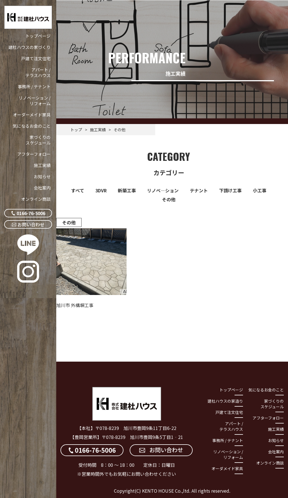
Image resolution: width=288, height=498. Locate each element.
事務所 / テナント (34, 86)
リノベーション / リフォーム (35, 100)
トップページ (38, 36)
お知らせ (42, 176)
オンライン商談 (36, 199)
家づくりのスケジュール (38, 140)
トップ (76, 129)
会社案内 (42, 188)
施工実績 (42, 165)
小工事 (259, 190)
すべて (77, 190)
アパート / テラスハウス (38, 72)
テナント (199, 190)
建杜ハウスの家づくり (29, 47)
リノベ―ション (163, 190)
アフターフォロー (34, 154)
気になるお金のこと (32, 126)
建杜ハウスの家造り (225, 401)
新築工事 (127, 190)
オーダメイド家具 (227, 468)
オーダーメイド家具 (32, 115)
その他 (169, 199)
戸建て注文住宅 (36, 58)
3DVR (101, 190)
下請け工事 (230, 190)
